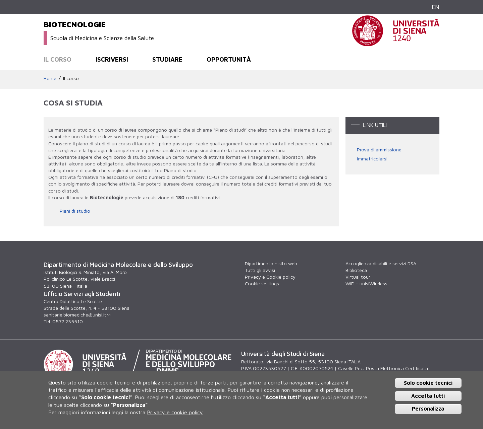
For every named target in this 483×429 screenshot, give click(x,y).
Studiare (167, 59)
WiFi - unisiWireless (366, 283)
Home (50, 78)
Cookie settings (262, 283)
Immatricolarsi (372, 158)
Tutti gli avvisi (260, 270)
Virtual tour (357, 277)
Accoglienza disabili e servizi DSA (380, 263)
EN (435, 6)
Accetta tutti (428, 396)
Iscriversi (112, 59)
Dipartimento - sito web (271, 263)
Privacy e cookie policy (175, 412)
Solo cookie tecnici (428, 383)
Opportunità (229, 59)
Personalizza (428, 409)
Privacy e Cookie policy (270, 277)
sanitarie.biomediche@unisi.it (77, 314)
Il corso (57, 59)
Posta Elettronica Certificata (397, 368)
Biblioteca (356, 270)
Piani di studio (75, 211)
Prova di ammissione (379, 149)
